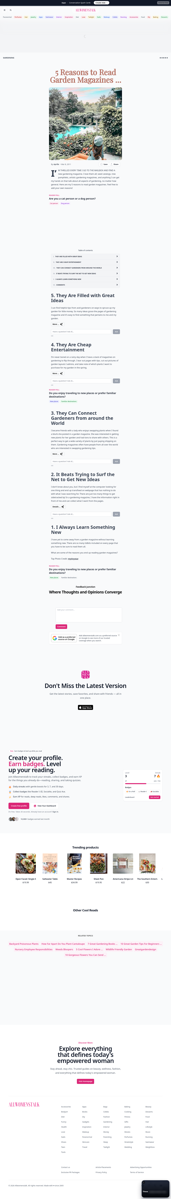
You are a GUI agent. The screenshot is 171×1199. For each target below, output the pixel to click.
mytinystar (73, 558)
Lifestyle (149, 1109)
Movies (127, 1114)
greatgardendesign (145, 931)
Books (84, 1094)
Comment (61, 626)
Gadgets (85, 1104)
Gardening (107, 1104)
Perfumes (18, 17)
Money (106, 1114)
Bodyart (64, 1094)
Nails (99, 17)
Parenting (107, 1119)
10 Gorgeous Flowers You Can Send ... (85, 937)
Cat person (54, 203)
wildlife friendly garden (119, 931)
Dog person (65, 203)
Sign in (55, 812)
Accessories (134, 17)
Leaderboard (129, 797)
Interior (59, 17)
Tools (63, 1134)
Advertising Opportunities (141, 1149)
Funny (63, 1104)
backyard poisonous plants (24, 925)
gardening (8, 58)
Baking (155, 17)
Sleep (105, 1124)
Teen (63, 1129)
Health (64, 1109)
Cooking (127, 1094)
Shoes (63, 1124)
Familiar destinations (69, 401)
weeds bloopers (64, 931)
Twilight (91, 17)
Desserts (164, 17)
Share (114, 164)
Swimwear (49, 17)
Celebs (115, 17)
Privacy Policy (101, 1154)
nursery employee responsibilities (33, 931)
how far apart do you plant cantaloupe (63, 925)
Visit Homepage (85, 1063)
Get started (154, 797)
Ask (116, 331)
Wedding (128, 1129)
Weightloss (150, 1129)
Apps (41, 17)
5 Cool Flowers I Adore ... (89, 931)
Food (143, 17)
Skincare (85, 1124)
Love (83, 17)
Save (104, 164)
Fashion (106, 1099)
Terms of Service (137, 1154)
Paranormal (7, 17)
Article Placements (103, 1149)
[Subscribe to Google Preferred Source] (64, 638)
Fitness (127, 1099)
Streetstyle (128, 1124)
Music (148, 1114)
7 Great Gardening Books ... (103, 925)
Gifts (126, 1104)
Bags (105, 1089)
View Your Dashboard (44, 805)
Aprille (56, 164)
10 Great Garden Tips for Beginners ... (141, 925)
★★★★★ (163, 58)
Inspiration (69, 17)
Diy (149, 17)
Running (123, 17)
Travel (84, 1129)
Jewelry (33, 17)
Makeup (107, 17)
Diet (77, 17)
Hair (26, 17)
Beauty (148, 1089)
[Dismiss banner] (119, 635)
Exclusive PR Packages (70, 1154)
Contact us (65, 1149)
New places (54, 401)
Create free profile (19, 806)
